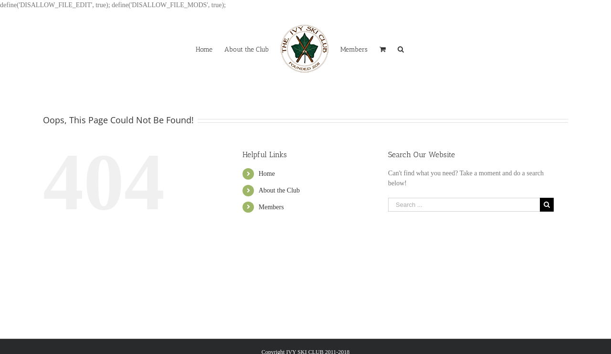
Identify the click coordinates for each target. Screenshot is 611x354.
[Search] (401, 49)
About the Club (279, 190)
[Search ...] (464, 205)
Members (271, 207)
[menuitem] (204, 49)
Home (267, 173)
